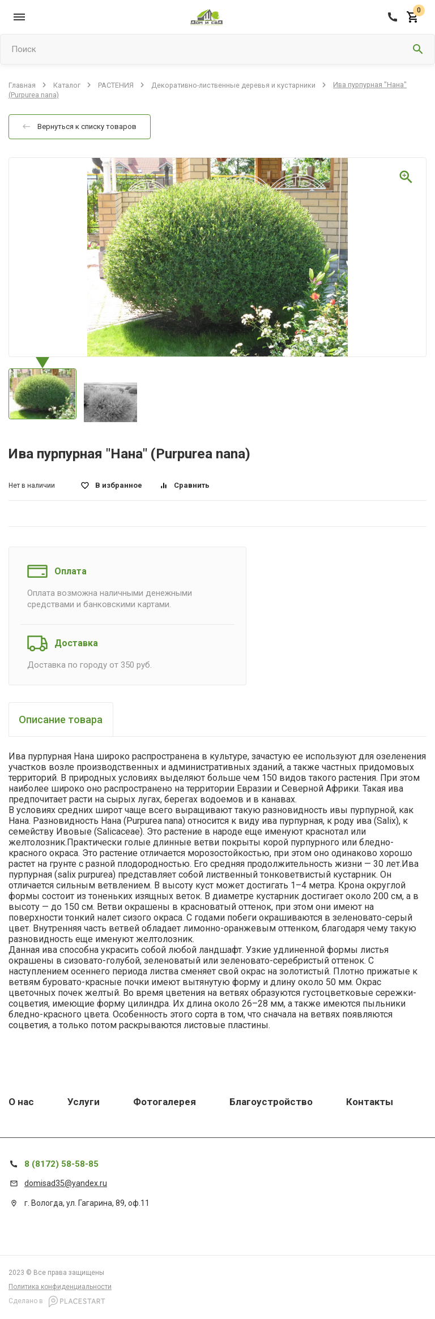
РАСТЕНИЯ (116, 84)
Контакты (369, 1101)
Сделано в (56, 1301)
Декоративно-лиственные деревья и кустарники (233, 84)
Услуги (83, 1101)
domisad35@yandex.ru (65, 1183)
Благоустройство (271, 1101)
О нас (21, 1101)
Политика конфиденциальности (60, 1287)
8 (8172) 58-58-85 (61, 1164)
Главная (22, 84)
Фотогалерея (164, 1101)
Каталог (66, 84)
